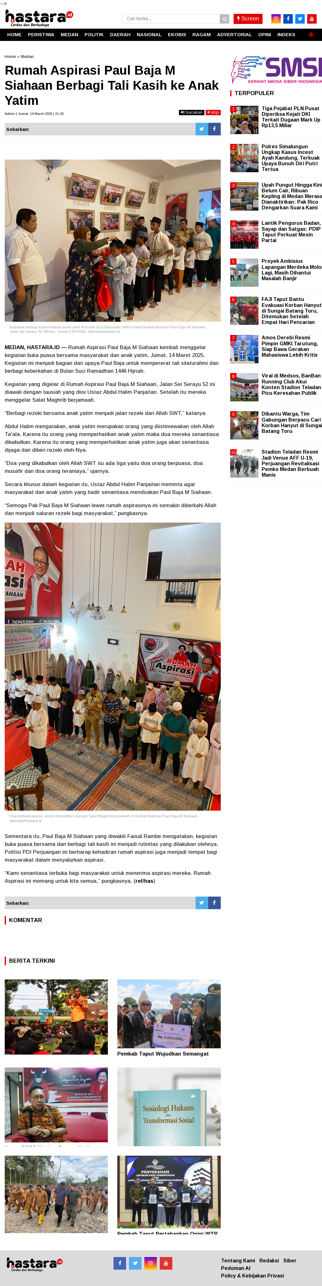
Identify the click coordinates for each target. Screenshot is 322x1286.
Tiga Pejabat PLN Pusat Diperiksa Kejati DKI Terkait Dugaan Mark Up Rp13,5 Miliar (291, 117)
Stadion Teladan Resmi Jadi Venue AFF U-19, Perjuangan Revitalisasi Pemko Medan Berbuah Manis (290, 463)
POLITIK (94, 34)
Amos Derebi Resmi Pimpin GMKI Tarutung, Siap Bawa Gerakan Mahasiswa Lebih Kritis (290, 346)
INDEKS (286, 34)
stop (213, 112)
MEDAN (69, 34)
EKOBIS (177, 34)
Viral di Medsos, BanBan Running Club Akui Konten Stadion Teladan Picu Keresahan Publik (291, 384)
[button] (311, 32)
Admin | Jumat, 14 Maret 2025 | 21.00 (34, 114)
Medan (27, 56)
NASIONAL (149, 34)
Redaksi (269, 1260)
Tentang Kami (238, 1260)
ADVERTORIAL (234, 34)
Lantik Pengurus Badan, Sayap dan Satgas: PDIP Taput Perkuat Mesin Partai (291, 231)
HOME (14, 34)
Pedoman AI (235, 1268)
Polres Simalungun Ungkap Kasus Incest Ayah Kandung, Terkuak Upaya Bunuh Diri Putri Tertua (291, 158)
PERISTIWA (41, 34)
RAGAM (201, 34)
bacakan (192, 112)
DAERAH (120, 34)
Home (10, 56)
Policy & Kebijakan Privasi (252, 1275)
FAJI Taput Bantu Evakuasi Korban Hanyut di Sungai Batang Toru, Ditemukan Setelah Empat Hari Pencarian (292, 311)
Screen (248, 18)
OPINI (264, 34)
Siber (290, 1260)
